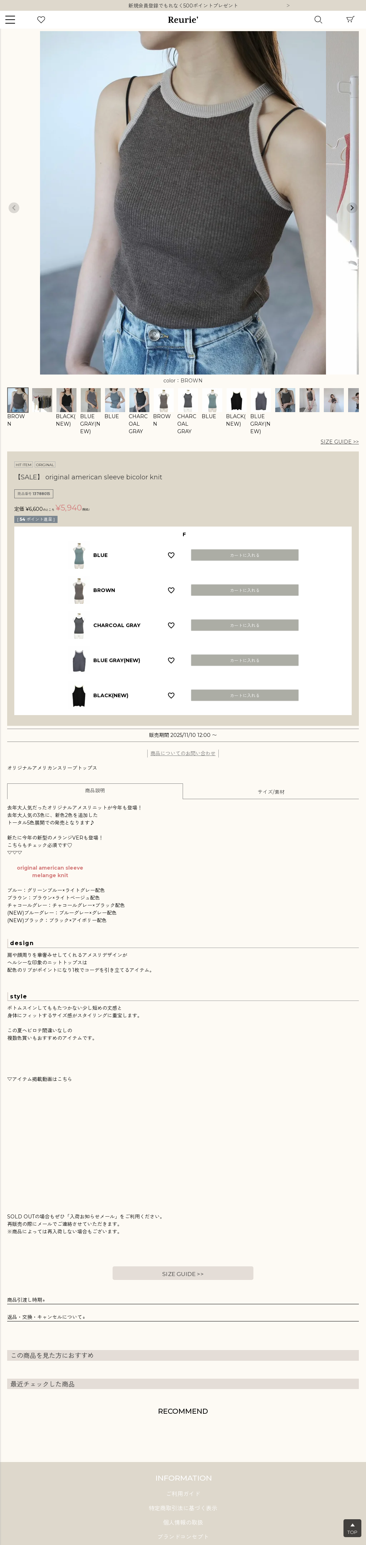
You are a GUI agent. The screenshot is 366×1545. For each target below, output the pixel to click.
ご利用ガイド (183, 1494)
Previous (14, 207)
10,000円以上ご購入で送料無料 (183, 6)
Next (288, 6)
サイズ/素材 (271, 792)
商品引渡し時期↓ (26, 1300)
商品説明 (95, 790)
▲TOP (352, 1528)
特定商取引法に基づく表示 (183, 1508)
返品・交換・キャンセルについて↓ (46, 1317)
